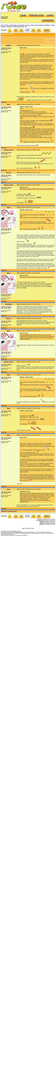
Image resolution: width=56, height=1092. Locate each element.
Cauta (23, 15)
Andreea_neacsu (8, 149)
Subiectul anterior (50, 39)
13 (33, 30)
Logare (50, 15)
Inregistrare (47, 20)
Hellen (8, 207)
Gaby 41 (8, 172)
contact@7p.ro (25, 535)
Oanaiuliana (8, 304)
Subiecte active (36, 15)
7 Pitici (8, 531)
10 (16, 30)
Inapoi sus (3, 102)
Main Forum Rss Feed (28, 528)
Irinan (8, 104)
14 (39, 30)
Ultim (46, 30)
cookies (13, 533)
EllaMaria (8, 45)
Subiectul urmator (50, 41)
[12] (27, 30)
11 (21, 30)
